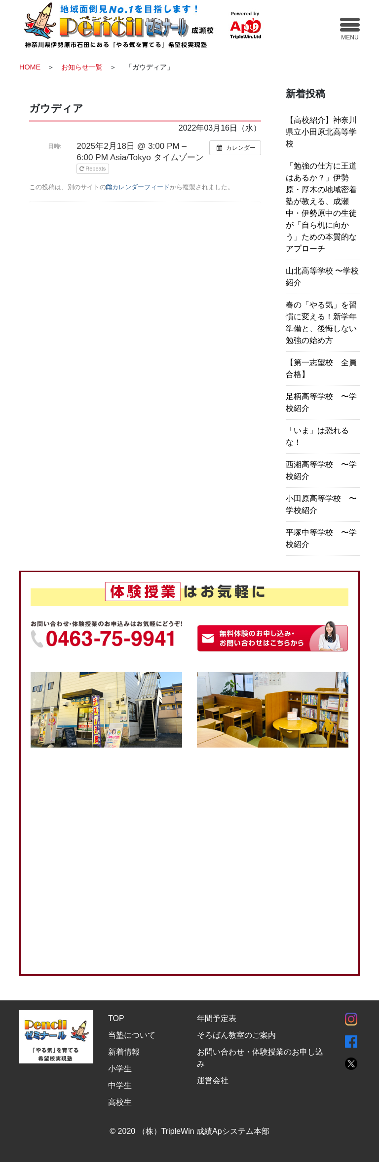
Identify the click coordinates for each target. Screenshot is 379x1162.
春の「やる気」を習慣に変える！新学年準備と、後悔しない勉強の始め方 (321, 322)
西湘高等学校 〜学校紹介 (321, 470)
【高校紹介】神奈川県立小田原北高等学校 (321, 132)
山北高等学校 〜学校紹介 (322, 277)
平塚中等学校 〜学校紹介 (321, 538)
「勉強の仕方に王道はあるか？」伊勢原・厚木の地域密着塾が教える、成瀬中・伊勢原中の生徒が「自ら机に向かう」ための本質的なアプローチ (321, 207)
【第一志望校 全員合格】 (321, 368)
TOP (116, 1018)
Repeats (93, 168)
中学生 (120, 1085)
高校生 (120, 1102)
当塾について (131, 1035)
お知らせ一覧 (82, 67)
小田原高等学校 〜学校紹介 (321, 504)
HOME (29, 67)
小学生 (120, 1068)
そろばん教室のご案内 (236, 1035)
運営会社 (212, 1080)
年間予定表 (216, 1018)
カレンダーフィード (138, 187)
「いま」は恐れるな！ (317, 436)
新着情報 (124, 1052)
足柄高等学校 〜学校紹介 (321, 402)
